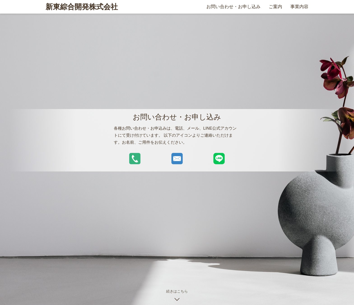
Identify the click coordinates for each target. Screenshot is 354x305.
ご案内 (275, 6)
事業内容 (299, 6)
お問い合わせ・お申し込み (233, 6)
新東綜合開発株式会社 (82, 7)
